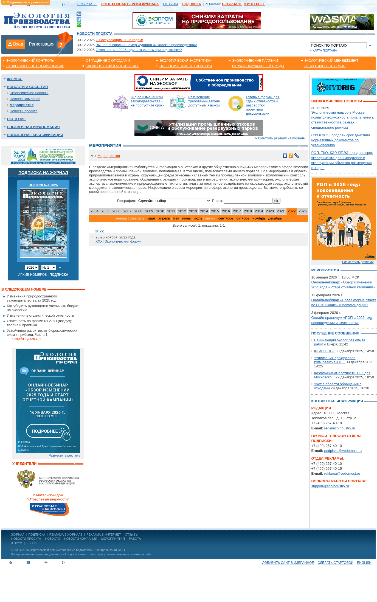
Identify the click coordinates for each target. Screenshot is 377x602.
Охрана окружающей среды (258, 66)
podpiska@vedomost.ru (343, 451)
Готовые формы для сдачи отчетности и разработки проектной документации (263, 105)
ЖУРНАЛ (17, 534)
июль (198, 218)
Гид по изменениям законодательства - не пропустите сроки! (148, 101)
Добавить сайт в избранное (288, 563)
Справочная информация (33, 127)
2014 (204, 211)
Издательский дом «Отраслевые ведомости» (61, 550)
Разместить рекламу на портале (280, 138)
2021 (281, 211)
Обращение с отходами (108, 61)
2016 (226, 211)
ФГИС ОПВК (324, 351)
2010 (160, 211)
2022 (292, 211)
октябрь (243, 218)
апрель (164, 218)
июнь (186, 218)
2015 (215, 211)
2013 (193, 211)
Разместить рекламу (64, 455)
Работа (135, 538)
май (176, 218)
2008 (138, 211)
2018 (248, 211)
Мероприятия (21, 105)
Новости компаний (25, 99)
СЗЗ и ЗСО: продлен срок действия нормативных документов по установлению (340, 140)
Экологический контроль (30, 61)
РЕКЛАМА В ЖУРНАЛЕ (65, 534)
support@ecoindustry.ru (330, 486)
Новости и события (27, 87)
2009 (149, 211)
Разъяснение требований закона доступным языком (204, 101)
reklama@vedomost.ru (342, 473)
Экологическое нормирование (35, 66)
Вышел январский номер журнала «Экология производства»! (146, 45)
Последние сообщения (335, 333)
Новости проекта (94, 34)
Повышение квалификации (35, 135)
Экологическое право (324, 66)
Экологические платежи (255, 61)
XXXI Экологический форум (118, 241)
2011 (171, 211)
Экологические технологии (185, 66)
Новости (52, 538)
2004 (95, 211)
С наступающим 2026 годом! (119, 40)
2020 (270, 211)
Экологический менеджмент (331, 61)
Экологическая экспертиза (185, 61)
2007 (127, 211)
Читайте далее (25, 339)
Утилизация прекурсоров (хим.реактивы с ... (334, 360)
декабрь (275, 218)
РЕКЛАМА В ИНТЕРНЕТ (103, 534)
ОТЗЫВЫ (170, 4)
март (151, 218)
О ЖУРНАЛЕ (87, 4)
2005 (105, 211)
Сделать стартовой (335, 563)
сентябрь (225, 218)
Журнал (14, 79)
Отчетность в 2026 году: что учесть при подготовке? (139, 50)
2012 (182, 211)
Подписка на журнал (43, 172)
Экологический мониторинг (112, 66)
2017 (237, 211)
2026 (303, 211)
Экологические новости (29, 93)
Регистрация (42, 44)
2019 (259, 211)
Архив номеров (32, 275)
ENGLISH (364, 563)
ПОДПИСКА (37, 534)
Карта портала (325, 50)
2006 (116, 211)
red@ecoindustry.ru (339, 428)
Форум (16, 543)
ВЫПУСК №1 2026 (43, 185)
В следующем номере (23, 289)
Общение (16, 119)
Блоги (31, 543)
